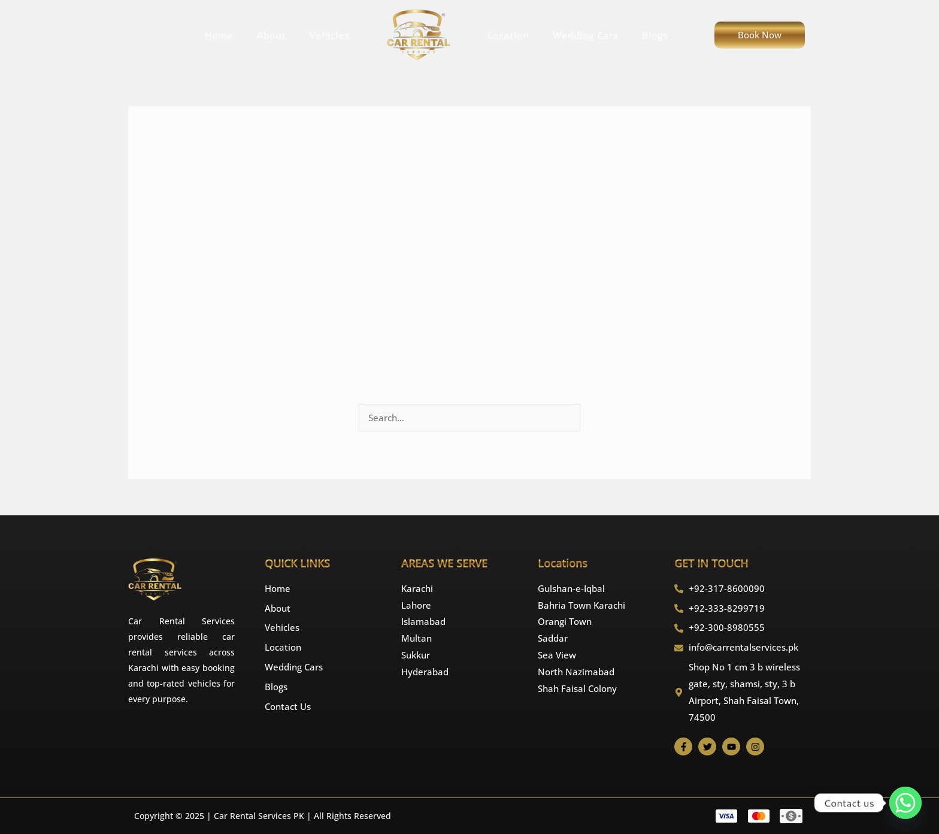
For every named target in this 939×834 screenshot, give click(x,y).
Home (219, 35)
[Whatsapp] (905, 803)
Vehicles (329, 35)
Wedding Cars (585, 35)
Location (508, 35)
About (271, 35)
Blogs (655, 35)
